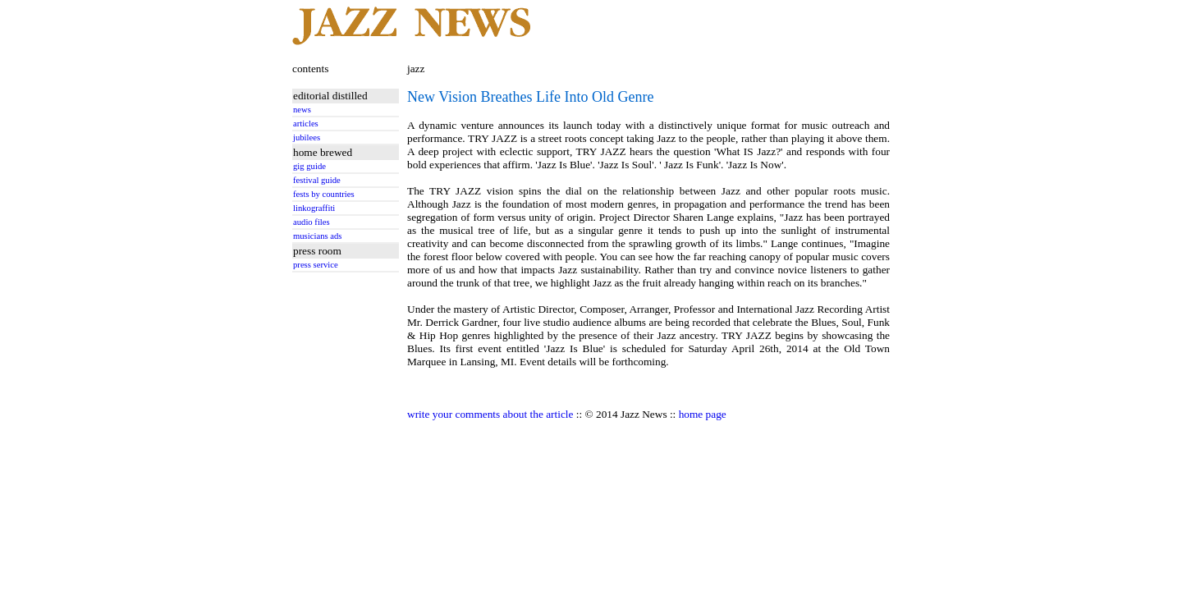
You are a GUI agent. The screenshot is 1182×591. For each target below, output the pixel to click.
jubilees (306, 137)
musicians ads (317, 236)
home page (702, 414)
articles (305, 123)
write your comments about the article (490, 414)
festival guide (317, 180)
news (302, 109)
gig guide (309, 166)
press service (315, 264)
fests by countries (324, 194)
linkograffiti (314, 208)
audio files (311, 222)
